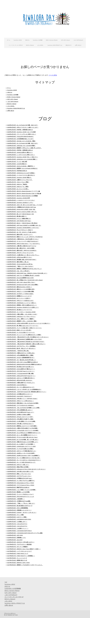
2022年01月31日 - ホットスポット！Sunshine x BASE (21, 312)
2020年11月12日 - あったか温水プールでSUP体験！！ (21, 444)
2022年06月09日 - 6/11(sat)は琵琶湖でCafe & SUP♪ (20, 277)
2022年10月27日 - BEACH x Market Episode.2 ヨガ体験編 (22, 195)
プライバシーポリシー (10, 613)
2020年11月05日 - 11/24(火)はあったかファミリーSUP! (21, 446)
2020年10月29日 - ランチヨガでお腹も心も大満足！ (20, 448)
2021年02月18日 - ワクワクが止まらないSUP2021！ (20, 405)
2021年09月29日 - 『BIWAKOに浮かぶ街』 (18, 350)
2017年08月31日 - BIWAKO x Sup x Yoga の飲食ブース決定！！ (24, 549)
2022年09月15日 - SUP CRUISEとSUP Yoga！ (19, 220)
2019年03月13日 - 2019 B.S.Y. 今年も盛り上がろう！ (21, 542)
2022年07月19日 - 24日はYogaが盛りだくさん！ (19, 257)
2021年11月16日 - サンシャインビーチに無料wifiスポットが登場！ (24, 334)
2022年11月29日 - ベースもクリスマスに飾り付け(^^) (21, 175)
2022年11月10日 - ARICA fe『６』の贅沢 (17, 186)
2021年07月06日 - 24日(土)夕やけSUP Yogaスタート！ (21, 375)
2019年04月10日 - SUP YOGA (15, 535)
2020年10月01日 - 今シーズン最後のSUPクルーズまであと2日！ (23, 457)
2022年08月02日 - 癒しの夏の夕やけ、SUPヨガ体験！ (21, 248)
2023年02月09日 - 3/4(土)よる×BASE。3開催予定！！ (21, 166)
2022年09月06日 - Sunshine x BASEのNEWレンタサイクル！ (23, 227)
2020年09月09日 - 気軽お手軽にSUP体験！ (18, 467)
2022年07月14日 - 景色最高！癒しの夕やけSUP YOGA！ (21, 259)
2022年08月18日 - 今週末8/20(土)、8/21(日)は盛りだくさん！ (23, 239)
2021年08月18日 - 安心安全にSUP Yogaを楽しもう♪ (20, 366)
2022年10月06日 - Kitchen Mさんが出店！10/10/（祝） (21, 209)
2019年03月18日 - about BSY (14, 540)
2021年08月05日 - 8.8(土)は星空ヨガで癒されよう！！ (21, 369)
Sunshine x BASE (18, 40)
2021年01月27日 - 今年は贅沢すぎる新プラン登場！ (20, 419)
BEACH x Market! (10, 599)
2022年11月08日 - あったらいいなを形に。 (18, 189)
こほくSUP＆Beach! (11, 595)
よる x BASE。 (40, 45)
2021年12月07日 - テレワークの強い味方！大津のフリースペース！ (24, 328)
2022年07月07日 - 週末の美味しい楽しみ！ (18, 262)
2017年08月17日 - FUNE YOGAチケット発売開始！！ (21, 555)
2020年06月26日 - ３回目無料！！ (16, 499)
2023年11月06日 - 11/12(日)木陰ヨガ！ (17, 164)
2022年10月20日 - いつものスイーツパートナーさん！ (21, 200)
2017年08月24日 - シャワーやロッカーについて (19, 551)
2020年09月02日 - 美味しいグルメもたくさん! (19, 473)
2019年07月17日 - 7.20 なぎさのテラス (17, 524)
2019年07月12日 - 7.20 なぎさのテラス (17, 526)
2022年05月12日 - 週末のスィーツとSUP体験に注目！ (21, 289)
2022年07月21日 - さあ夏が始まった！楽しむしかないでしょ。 (23, 255)
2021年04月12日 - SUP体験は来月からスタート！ (20, 394)
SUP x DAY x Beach (65, 40)
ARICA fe (27, 40)
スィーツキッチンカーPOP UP (15, 45)
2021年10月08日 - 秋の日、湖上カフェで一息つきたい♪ (21, 348)
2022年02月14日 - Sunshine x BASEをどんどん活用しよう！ (23, 307)
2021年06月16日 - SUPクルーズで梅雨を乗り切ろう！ (21, 378)
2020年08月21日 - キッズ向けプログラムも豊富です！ (21, 480)
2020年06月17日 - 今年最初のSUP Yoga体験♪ (19, 501)
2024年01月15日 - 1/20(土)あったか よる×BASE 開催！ (21, 145)
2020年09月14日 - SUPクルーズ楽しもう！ (18, 464)
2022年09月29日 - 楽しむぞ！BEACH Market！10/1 (20, 214)
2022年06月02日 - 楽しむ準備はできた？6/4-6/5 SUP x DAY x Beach (25, 280)
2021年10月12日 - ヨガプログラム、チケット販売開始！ (21, 346)
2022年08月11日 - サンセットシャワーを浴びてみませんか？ (22, 241)
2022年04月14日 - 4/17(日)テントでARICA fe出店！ (20, 293)
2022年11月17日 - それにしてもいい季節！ (18, 182)
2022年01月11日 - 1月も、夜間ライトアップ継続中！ (21, 318)
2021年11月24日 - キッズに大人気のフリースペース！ (21, 332)
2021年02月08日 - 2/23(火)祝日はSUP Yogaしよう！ (20, 412)
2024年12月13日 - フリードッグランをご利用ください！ (21, 134)
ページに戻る (53, 75)
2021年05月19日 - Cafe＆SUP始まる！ (17, 385)
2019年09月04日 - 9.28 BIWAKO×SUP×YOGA (19, 519)
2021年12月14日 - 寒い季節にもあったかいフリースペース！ (22, 325)
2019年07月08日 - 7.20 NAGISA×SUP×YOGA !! (19, 530)
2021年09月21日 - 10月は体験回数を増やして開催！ (20, 355)
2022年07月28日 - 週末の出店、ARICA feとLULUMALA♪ (22, 250)
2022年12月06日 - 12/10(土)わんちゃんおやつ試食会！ (21, 173)
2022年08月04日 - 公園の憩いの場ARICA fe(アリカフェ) (21, 246)
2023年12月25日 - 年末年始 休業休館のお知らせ (20, 150)
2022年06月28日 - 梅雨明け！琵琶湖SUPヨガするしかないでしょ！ (24, 268)
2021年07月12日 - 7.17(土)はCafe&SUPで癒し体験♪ (20, 373)
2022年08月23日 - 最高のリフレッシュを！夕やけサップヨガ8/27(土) (25, 236)
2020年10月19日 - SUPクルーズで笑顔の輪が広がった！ (21, 451)
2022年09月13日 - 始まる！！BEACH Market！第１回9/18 (22, 223)
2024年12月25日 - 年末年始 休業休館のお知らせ (20, 129)
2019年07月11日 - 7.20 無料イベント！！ (17, 528)
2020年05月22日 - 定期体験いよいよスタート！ (19, 510)
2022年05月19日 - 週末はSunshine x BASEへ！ (19, 287)
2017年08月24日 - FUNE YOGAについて (17, 553)
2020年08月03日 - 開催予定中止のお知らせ (18, 487)
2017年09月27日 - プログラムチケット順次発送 (19, 544)
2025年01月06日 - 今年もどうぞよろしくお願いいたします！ (22, 127)
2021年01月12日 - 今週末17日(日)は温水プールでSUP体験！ (22, 428)
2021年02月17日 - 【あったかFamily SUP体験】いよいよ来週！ (23, 407)
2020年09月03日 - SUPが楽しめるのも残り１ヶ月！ (20, 471)
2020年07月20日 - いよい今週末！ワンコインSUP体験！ (21, 489)
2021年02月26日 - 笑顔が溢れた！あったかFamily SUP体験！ (23, 403)
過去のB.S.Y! (68, 45)
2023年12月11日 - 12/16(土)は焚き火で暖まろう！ (20, 152)
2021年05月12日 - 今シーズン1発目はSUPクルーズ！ (21, 387)
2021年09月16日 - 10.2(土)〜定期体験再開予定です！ (21, 357)
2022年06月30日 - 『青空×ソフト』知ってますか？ (20, 266)
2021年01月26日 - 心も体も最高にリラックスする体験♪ (21, 421)
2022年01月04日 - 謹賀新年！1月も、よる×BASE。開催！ (22, 321)
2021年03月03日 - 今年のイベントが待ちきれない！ (20, 401)
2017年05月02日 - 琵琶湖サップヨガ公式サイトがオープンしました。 (25, 565)
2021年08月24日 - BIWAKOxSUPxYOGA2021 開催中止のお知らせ (24, 364)
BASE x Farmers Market (51, 40)
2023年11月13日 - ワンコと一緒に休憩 (17, 161)
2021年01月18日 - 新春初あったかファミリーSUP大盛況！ (22, 426)
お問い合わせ (78, 45)
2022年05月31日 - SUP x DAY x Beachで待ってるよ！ (21, 282)
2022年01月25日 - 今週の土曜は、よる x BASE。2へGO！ (22, 314)
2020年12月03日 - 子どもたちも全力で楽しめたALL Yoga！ (22, 437)
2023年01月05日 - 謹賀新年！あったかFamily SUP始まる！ (22, 168)
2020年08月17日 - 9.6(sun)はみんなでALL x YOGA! (20, 483)
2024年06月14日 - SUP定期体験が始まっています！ (20, 138)
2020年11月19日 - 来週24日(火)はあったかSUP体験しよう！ (22, 442)
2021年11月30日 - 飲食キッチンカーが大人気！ (19, 330)
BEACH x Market (30, 45)
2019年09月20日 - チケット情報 (15, 514)
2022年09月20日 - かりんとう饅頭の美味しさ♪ (19, 218)
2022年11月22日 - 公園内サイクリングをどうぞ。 (20, 179)
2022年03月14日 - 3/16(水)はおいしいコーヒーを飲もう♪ (21, 303)
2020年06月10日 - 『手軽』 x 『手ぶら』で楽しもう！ (21, 503)
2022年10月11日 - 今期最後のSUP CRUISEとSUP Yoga (21, 207)
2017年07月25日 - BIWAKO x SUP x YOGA (18, 562)
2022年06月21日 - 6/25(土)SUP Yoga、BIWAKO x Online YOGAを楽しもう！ (27, 273)
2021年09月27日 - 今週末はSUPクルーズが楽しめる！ (21, 353)
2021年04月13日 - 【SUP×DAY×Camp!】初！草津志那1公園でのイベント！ (26, 391)
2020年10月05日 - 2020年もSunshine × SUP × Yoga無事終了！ (23, 455)
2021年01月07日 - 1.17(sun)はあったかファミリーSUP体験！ (23, 430)
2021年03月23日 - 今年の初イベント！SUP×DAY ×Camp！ (22, 398)
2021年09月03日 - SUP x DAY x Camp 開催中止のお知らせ (22, 362)
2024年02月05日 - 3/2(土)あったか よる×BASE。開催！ (21, 141)
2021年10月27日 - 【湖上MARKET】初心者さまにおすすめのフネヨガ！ (25, 341)
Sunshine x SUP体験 (37, 40)
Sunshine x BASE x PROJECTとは (15, 603)
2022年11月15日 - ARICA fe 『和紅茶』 (17, 184)
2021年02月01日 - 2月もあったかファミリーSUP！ (20, 416)
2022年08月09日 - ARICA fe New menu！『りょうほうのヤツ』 (23, 243)
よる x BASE (8, 601)
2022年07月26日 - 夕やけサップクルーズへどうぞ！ (20, 252)
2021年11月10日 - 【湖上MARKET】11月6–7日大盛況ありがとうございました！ (28, 337)
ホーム (8, 40)
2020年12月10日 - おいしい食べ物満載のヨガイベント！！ (22, 435)
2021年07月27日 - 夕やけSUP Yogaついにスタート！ (21, 371)
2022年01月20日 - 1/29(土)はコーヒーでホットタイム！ (21, 316)
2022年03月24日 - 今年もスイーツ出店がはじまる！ (20, 300)
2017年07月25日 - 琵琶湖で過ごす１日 (17, 560)
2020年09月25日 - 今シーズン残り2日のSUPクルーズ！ (21, 462)
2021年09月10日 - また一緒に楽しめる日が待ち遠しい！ (21, 359)
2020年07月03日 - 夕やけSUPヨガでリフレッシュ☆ (20, 496)
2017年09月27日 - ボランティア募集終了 (17, 546)
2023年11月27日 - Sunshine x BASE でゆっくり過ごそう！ (22, 157)
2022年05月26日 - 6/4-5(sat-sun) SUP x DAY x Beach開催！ (22, 284)
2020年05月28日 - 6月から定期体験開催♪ (17, 508)
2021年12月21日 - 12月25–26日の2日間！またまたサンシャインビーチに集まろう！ (28, 323)
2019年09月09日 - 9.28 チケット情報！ (17, 517)
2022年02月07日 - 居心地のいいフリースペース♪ (19, 309)
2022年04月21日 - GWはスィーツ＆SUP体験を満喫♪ (20, 291)
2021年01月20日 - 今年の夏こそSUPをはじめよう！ (20, 423)
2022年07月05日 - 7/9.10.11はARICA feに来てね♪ (20, 264)
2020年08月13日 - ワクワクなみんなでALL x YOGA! (20, 485)
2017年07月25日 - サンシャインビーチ (17, 558)
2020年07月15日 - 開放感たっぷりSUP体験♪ (18, 492)
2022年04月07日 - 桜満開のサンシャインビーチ (19, 296)
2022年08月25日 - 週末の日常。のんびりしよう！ (20, 234)
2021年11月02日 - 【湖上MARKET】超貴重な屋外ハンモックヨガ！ (24, 339)
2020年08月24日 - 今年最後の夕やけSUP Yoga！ (19, 478)
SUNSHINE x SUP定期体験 (13, 588)
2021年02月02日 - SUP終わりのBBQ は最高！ (19, 414)
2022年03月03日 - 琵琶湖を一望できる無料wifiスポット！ (22, 305)
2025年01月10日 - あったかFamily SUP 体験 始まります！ (22, 125)
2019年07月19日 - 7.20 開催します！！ (17, 521)
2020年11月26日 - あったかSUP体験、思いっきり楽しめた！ (22, 439)
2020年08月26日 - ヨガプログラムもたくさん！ (19, 476)
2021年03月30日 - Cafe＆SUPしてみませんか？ (19, 396)
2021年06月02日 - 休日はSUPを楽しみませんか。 (20, 380)
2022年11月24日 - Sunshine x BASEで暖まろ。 (19, 177)
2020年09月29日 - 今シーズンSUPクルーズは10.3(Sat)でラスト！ (24, 460)
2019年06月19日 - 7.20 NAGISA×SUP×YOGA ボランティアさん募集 (24, 533)
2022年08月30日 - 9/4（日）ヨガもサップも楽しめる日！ (22, 232)
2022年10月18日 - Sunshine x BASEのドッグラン (20, 202)
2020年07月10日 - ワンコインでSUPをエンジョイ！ (20, 494)
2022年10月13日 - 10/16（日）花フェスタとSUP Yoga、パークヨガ (24, 205)
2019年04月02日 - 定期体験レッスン (16, 537)
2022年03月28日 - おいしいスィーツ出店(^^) (18, 298)
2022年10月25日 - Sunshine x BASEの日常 (18, 198)
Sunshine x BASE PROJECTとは (55, 45)
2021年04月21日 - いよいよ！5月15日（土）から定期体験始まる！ (24, 389)
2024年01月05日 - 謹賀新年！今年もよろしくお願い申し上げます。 (24, 148)
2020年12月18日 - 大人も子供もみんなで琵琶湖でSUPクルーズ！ (24, 432)
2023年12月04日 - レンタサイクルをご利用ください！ (21, 154)
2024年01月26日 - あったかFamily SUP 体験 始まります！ (22, 143)
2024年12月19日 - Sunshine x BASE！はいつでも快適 (21, 132)
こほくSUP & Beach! (78, 40)
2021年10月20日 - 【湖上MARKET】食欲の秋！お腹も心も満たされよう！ (26, 344)
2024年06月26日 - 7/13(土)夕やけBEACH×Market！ (20, 136)
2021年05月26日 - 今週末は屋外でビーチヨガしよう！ (21, 382)
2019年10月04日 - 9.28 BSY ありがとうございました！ (21, 512)
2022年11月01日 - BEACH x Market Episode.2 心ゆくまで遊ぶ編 (24, 193)
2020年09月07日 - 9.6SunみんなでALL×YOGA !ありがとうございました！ (26, 469)
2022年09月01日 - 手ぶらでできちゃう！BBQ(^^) (20, 230)
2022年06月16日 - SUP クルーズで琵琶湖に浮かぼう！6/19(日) (23, 275)
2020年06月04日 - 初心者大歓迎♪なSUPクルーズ (19, 505)
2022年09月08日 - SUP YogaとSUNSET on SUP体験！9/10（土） (24, 225)
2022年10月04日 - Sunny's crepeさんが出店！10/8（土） (22, 211)
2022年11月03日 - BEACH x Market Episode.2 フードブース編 (23, 191)
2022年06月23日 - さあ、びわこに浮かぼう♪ (18, 271)
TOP (6, 582)
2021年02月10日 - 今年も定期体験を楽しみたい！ (20, 410)
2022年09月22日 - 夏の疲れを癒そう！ (17, 216)
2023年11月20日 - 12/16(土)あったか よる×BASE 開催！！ (22, 159)
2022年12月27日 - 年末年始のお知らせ (17, 170)
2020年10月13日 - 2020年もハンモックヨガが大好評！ (21, 453)
